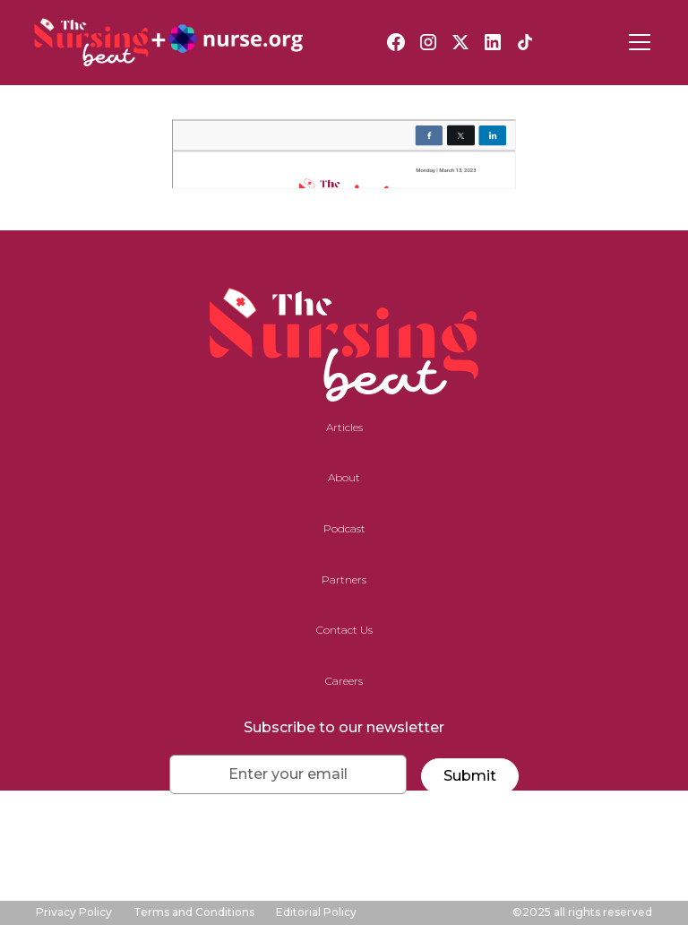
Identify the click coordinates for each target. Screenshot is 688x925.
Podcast (344, 528)
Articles (344, 427)
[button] (636, 42)
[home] (168, 42)
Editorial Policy (316, 912)
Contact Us (344, 629)
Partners (344, 579)
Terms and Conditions (193, 912)
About (344, 477)
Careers (344, 680)
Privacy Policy (74, 912)
